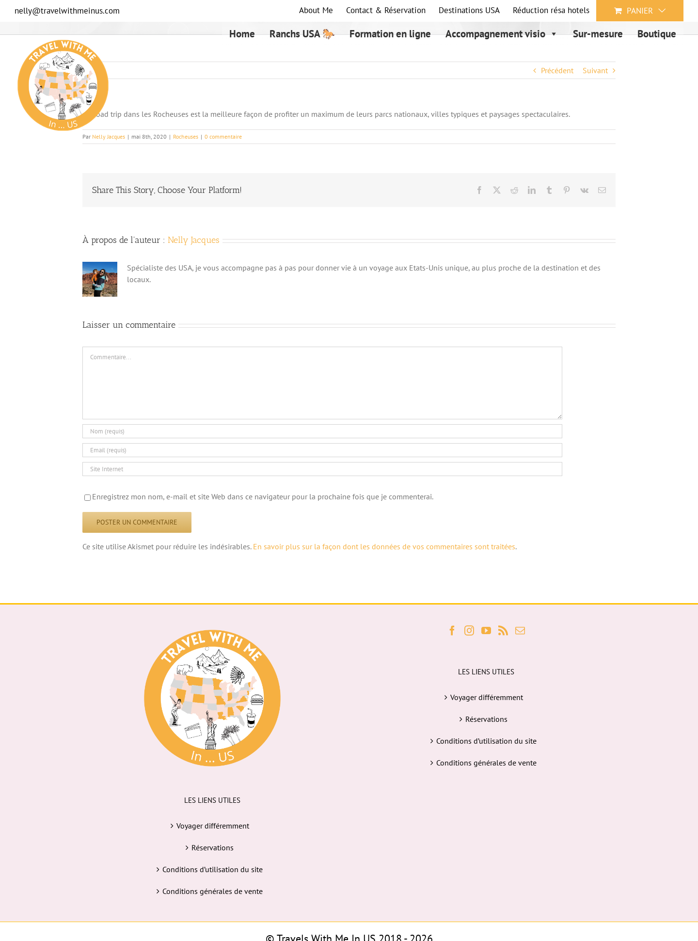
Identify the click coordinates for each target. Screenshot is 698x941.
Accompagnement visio (501, 33)
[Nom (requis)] (322, 431)
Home (242, 33)
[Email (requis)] (322, 450)
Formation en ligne (390, 33)
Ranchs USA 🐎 (302, 33)
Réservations (212, 847)
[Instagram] (469, 631)
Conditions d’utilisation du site (212, 869)
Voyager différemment (212, 825)
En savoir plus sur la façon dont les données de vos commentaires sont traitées (384, 546)
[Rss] (503, 631)
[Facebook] (452, 631)
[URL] (322, 469)
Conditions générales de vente (212, 891)
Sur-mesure (598, 33)
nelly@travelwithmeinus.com (67, 10)
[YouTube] (486, 631)
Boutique (656, 33)
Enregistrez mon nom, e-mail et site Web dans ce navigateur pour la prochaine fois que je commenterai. (262, 496)
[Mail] (520, 631)
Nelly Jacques (194, 240)
